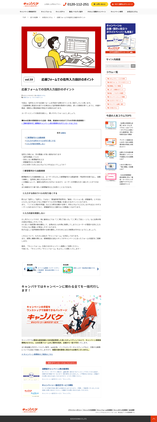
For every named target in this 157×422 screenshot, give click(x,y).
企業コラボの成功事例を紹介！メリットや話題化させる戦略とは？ (126, 155)
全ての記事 (34, 17)
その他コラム (112, 108)
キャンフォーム (46, 11)
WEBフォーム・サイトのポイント (33, 97)
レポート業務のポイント (115, 89)
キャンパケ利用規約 (89, 410)
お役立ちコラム (132, 11)
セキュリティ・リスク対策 (116, 78)
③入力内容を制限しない (35, 143)
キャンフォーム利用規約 (104, 410)
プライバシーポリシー (75, 410)
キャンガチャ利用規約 (121, 410)
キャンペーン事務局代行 (28, 11)
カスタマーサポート (114, 100)
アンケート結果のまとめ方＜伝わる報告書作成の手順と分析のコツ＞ (126, 143)
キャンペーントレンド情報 (116, 97)
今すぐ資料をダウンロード (124, 4)
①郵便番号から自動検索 (35, 137)
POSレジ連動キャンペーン (97, 11)
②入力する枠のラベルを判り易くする (40, 140)
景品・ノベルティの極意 (115, 93)
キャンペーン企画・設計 (115, 104)
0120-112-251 (78, 4)
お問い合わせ (100, 4)
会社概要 (131, 410)
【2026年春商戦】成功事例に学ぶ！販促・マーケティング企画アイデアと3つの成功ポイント (126, 179)
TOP (24, 17)
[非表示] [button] (63, 133)
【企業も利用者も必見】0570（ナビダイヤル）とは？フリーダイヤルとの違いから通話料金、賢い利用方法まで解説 (126, 128)
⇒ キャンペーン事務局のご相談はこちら (37, 354)
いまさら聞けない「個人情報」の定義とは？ (126, 166)
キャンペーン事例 (117, 11)
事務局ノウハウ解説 (114, 86)
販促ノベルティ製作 (76, 11)
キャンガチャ (60, 11)
